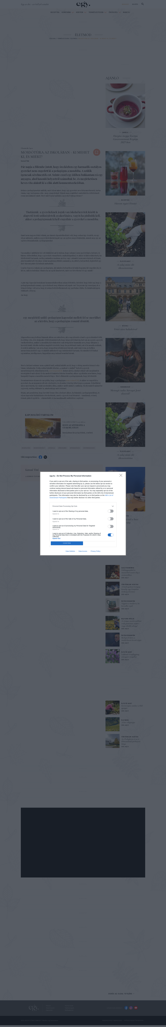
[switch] (111, 511)
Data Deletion (70, 551)
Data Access (83, 551)
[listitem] (83, 506)
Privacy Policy (95, 551)
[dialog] (83, 513)
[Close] (121, 476)
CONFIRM (67, 543)
